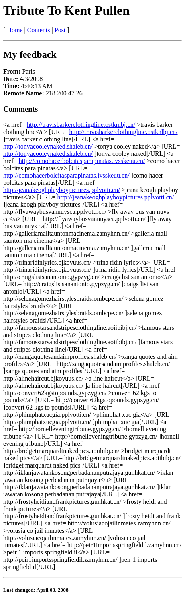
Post (60, 30)
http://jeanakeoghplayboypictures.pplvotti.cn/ (61, 189)
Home (14, 30)
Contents (38, 30)
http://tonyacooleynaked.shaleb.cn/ (48, 146)
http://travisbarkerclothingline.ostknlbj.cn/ (81, 124)
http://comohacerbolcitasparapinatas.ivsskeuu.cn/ (82, 160)
